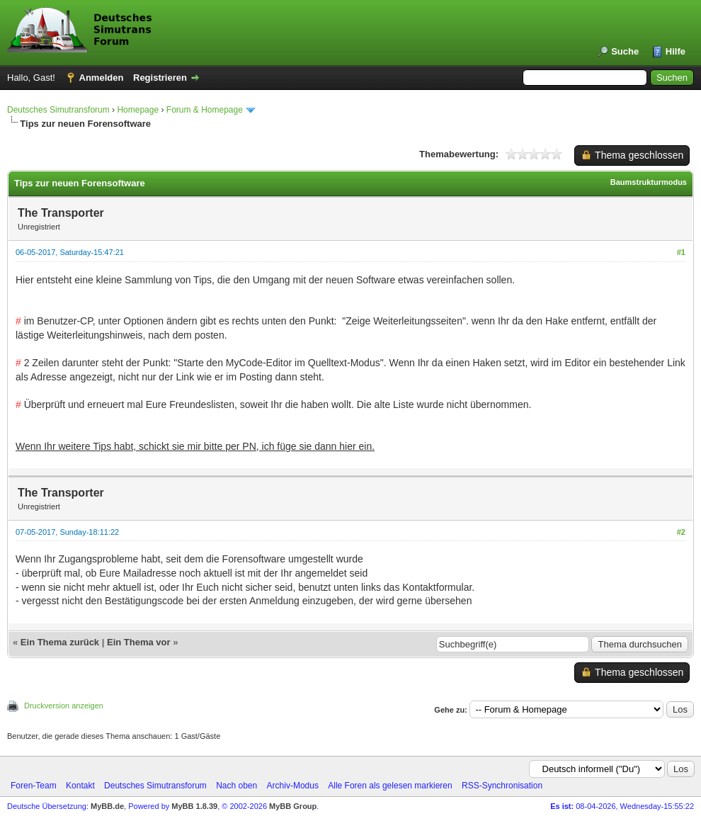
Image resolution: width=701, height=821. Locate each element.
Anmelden (101, 77)
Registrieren (160, 77)
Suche (625, 51)
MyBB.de (107, 806)
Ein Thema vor (139, 642)
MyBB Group (293, 806)
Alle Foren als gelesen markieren (390, 786)
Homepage (138, 110)
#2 (681, 532)
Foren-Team (34, 786)
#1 (681, 252)
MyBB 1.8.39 (194, 806)
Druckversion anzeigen (63, 705)
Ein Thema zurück (60, 642)
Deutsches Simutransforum (58, 110)
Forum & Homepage (204, 110)
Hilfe (675, 51)
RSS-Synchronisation (502, 786)
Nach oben (236, 786)
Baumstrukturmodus (648, 182)
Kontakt (80, 786)
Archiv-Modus (293, 786)
